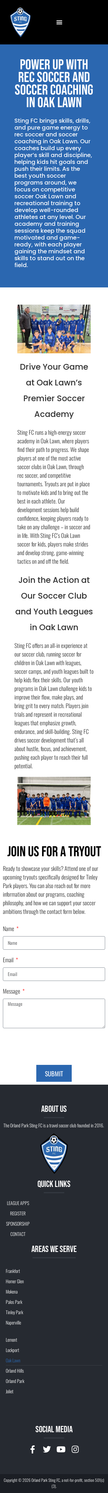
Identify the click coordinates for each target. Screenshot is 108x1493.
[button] (59, 22)
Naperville (13, 1322)
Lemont (11, 1339)
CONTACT (18, 1234)
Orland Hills (15, 1370)
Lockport (12, 1350)
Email (9, 960)
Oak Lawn (13, 1360)
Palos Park (14, 1301)
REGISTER (18, 1213)
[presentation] (46, 1046)
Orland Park (15, 1381)
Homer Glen (15, 1281)
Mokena (12, 1291)
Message (12, 991)
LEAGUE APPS (18, 1203)
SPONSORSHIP (18, 1223)
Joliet (9, 1391)
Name (9, 929)
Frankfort (13, 1270)
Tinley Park (14, 1312)
